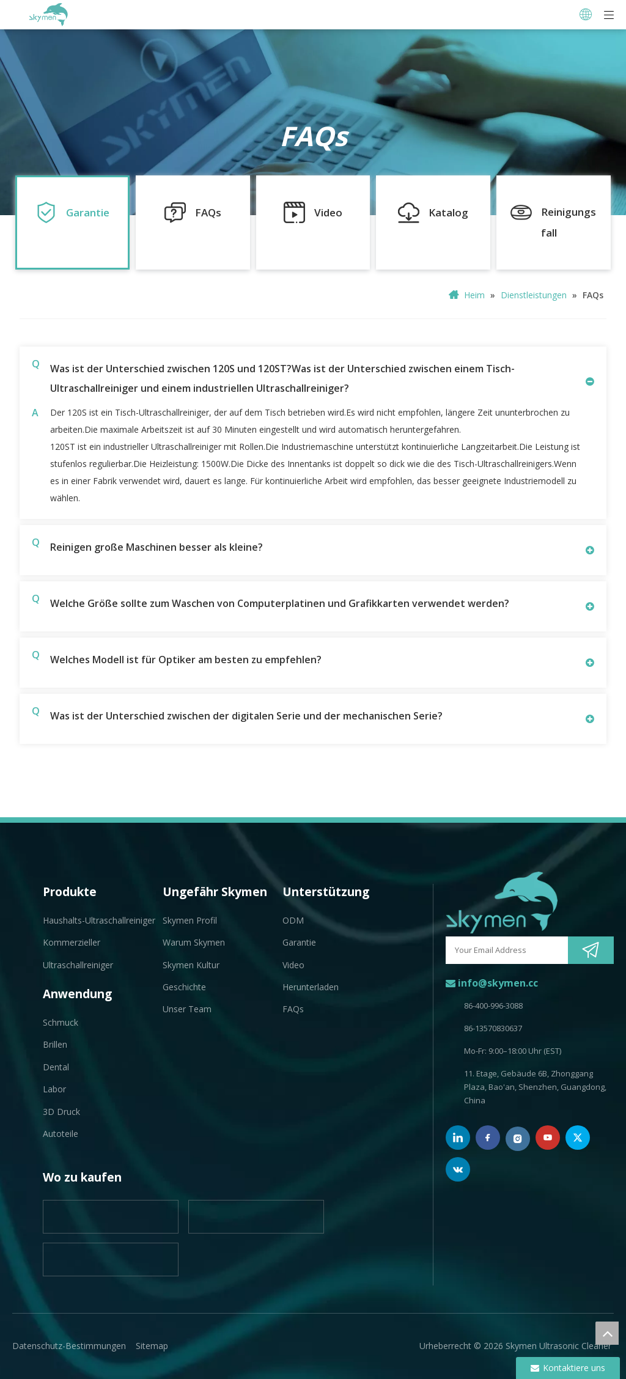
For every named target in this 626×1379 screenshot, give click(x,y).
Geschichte (184, 987)
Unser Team (187, 1009)
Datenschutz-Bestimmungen (69, 1345)
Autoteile (60, 1133)
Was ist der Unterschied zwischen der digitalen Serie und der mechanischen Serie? (237, 714)
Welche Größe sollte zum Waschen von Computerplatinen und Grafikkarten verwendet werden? (270, 602)
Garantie (299, 942)
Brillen (55, 1044)
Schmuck (60, 1022)
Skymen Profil (190, 920)
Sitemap (152, 1345)
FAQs (293, 1009)
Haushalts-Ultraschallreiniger (99, 920)
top (607, 1333)
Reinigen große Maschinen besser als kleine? (147, 545)
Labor (54, 1089)
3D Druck (61, 1111)
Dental (56, 1067)
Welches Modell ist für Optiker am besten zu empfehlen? (177, 658)
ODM (293, 920)
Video (293, 965)
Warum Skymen (194, 942)
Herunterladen (310, 987)
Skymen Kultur (191, 965)
